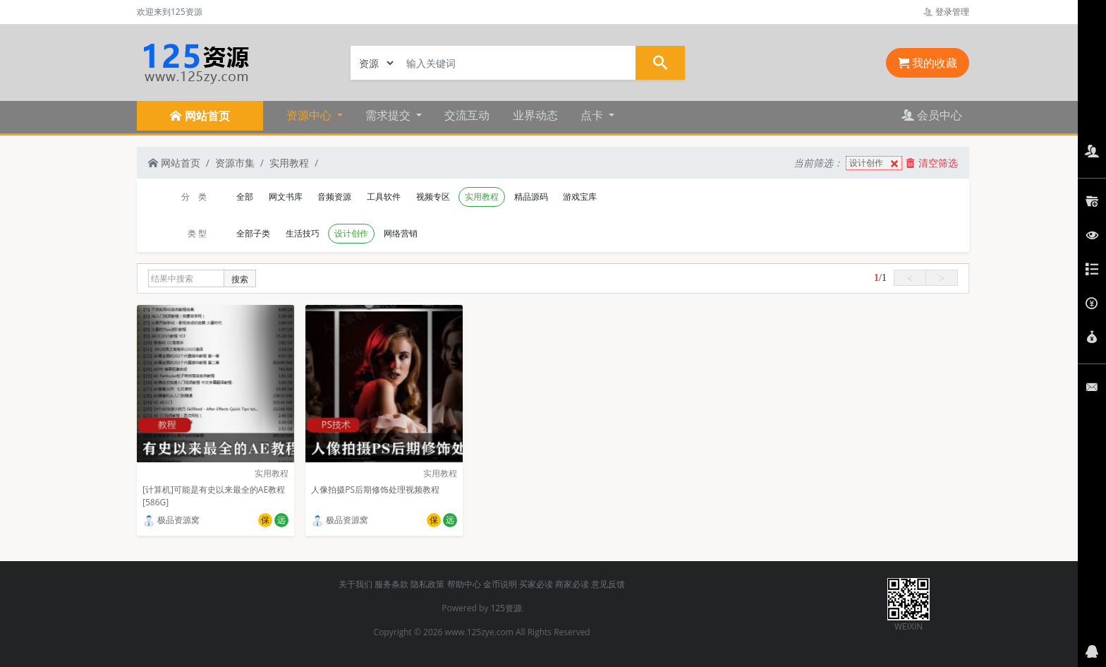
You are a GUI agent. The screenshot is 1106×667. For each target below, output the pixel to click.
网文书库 (286, 197)
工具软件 (384, 197)
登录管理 (946, 12)
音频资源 (334, 197)
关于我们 (355, 584)
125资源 (506, 608)
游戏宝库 (580, 197)
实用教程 (289, 162)
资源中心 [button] (310, 115)
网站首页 (174, 162)
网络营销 (401, 233)
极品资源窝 (171, 520)
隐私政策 (427, 584)
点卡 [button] (593, 115)
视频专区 (433, 197)
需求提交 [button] (389, 115)
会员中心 (931, 115)
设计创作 (875, 163)
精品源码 (531, 197)
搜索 (239, 279)
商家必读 (572, 584)
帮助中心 (464, 584)
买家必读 (536, 584)
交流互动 (467, 115)
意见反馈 (608, 584)
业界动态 (535, 115)
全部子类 (253, 233)
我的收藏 (927, 63)
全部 (244, 197)
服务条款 (391, 584)
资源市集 (235, 162)
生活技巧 (303, 233)
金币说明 (500, 584)
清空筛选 (932, 162)
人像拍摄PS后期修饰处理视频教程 (375, 489)
